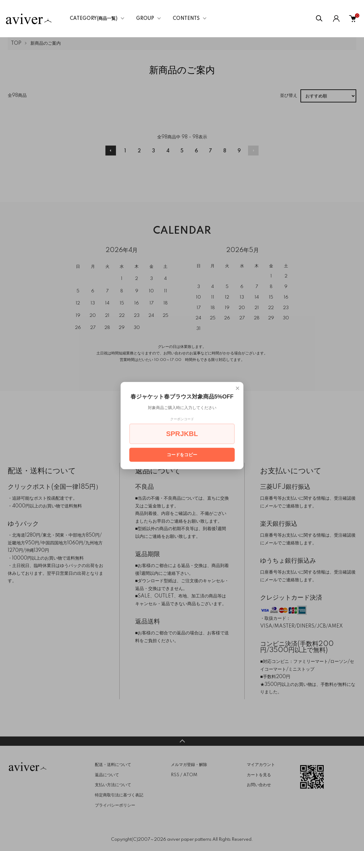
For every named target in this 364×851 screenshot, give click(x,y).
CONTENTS (186, 18)
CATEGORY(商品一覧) (94, 18)
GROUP (145, 18)
